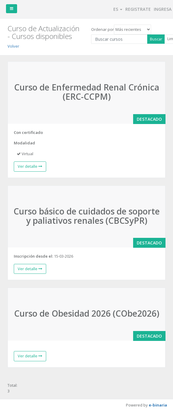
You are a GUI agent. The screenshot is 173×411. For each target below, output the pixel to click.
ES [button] (117, 9)
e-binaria (158, 405)
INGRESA (163, 9)
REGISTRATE (138, 9)
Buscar (156, 39)
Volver (13, 46)
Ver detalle (30, 166)
